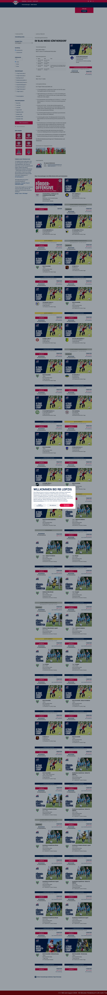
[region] (53, 497)
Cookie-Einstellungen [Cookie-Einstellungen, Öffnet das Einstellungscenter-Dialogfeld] (40, 505)
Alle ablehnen (53, 505)
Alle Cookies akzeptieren (67, 505)
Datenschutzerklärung (39, 501)
